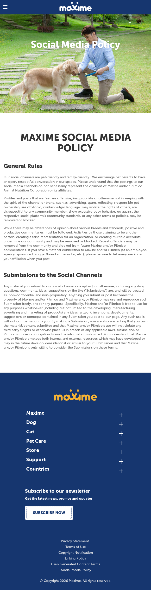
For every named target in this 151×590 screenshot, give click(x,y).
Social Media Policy (76, 570)
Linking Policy (75, 558)
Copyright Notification (75, 552)
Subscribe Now (49, 512)
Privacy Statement (75, 541)
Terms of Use (75, 547)
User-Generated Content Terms (75, 564)
